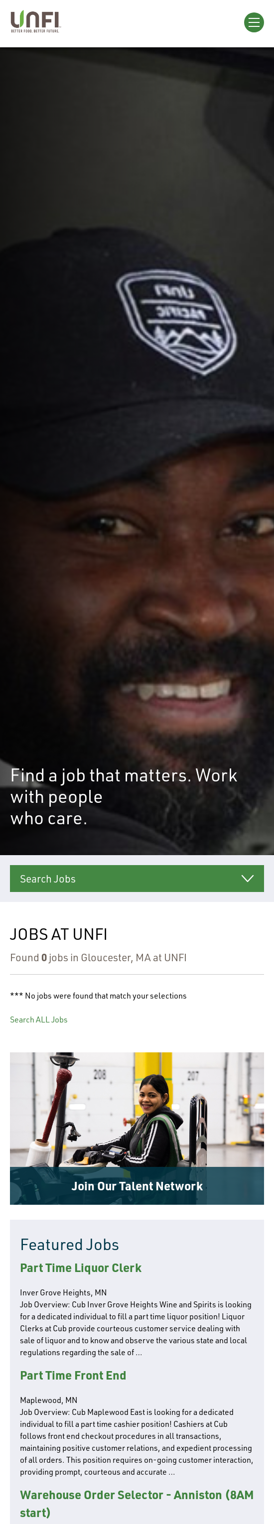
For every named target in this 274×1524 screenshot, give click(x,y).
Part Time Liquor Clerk (80, 1267)
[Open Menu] (254, 22)
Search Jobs (48, 878)
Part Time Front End (73, 1375)
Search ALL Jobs (39, 1019)
